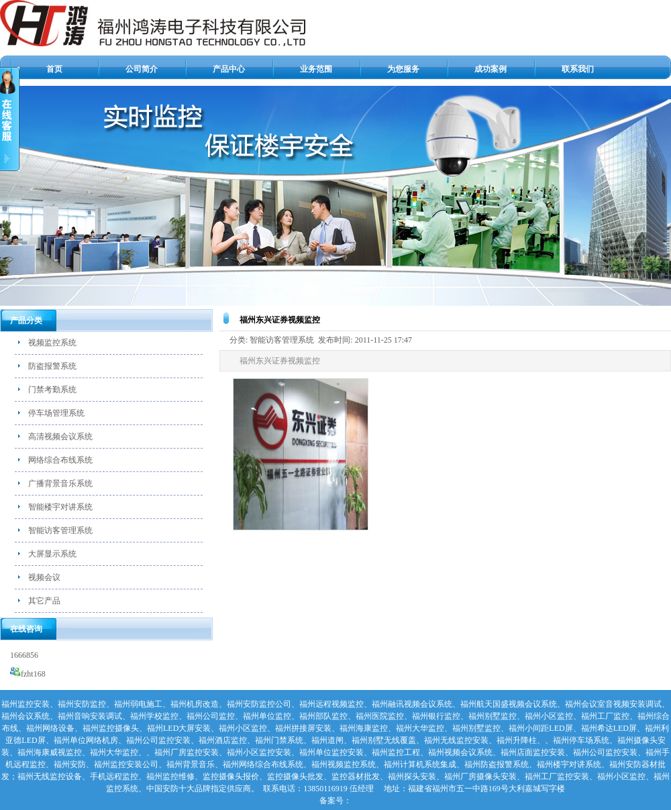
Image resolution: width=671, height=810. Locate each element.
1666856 (24, 655)
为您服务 (403, 69)
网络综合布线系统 (60, 460)
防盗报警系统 (52, 366)
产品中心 (229, 69)
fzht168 (28, 674)
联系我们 (578, 69)
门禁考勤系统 (52, 389)
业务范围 (316, 69)
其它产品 (44, 600)
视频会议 (44, 577)
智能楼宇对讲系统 (60, 507)
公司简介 (141, 69)
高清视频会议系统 (60, 436)
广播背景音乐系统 (60, 483)
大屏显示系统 (52, 554)
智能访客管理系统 (60, 530)
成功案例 (490, 69)
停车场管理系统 (56, 413)
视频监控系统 (52, 342)
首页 (54, 69)
